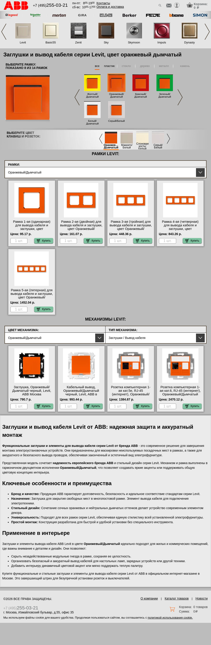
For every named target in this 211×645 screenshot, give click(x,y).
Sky (106, 42)
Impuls (161, 42)
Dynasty (189, 42)
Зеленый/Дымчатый (164, 95)
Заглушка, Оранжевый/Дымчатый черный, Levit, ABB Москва (31, 390)
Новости (202, 598)
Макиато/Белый (127, 146)
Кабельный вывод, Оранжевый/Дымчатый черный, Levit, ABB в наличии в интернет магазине (81, 394)
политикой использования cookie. (170, 617)
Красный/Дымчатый (140, 95)
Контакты (103, 3)
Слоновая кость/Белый (142, 146)
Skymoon (134, 42)
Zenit (78, 42)
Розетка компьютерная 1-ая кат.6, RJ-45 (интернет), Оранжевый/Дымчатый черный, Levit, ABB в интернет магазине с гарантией (180, 396)
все (97, 66)
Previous (3, 32)
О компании (149, 598)
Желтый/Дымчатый (92, 95)
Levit (23, 42)
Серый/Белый (116, 121)
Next (207, 32)
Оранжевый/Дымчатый (116, 95)
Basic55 (50, 42)
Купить (44, 240)
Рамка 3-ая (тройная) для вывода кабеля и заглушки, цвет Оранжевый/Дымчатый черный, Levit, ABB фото (131, 229)
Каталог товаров (177, 598)
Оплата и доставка (110, 7)
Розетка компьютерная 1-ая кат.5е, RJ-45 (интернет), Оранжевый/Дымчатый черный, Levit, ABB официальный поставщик (130, 396)
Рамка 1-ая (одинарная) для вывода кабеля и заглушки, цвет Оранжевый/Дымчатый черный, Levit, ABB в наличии (31, 230)
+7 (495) (50, 5)
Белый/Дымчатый (92, 122)
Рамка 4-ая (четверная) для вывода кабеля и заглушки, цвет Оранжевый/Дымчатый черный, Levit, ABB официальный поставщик (180, 230)
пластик (109, 66)
